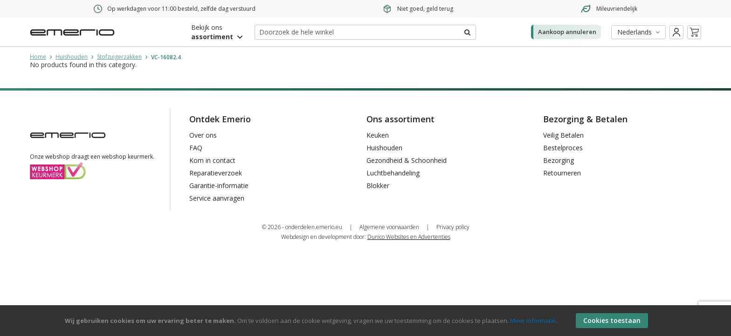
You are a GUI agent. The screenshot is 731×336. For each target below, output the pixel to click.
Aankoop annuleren (567, 32)
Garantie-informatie (218, 185)
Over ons (203, 135)
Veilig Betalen (563, 135)
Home (38, 57)
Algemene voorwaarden (389, 227)
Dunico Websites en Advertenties (408, 237)
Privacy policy (452, 227)
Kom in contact (212, 160)
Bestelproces (563, 147)
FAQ (195, 147)
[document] (367, 320)
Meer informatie (533, 320)
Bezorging (558, 160)
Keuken (377, 135)
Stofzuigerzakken (119, 57)
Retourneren (562, 172)
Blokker (377, 185)
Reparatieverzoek (215, 172)
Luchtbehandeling (393, 172)
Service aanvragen (216, 198)
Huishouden (71, 57)
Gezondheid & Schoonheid (406, 160)
